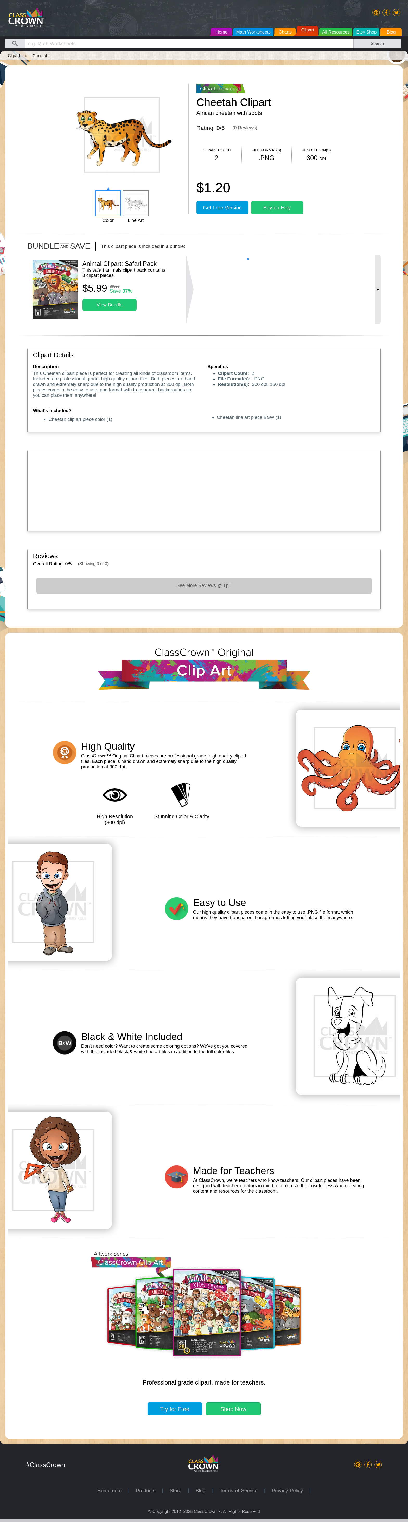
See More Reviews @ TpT (203, 585)
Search (377, 43)
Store (179, 1490)
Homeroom (112, 1490)
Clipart (14, 55)
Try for (174, 1409)
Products (149, 1490)
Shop (233, 1409)
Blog (204, 1490)
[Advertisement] (189, 489)
